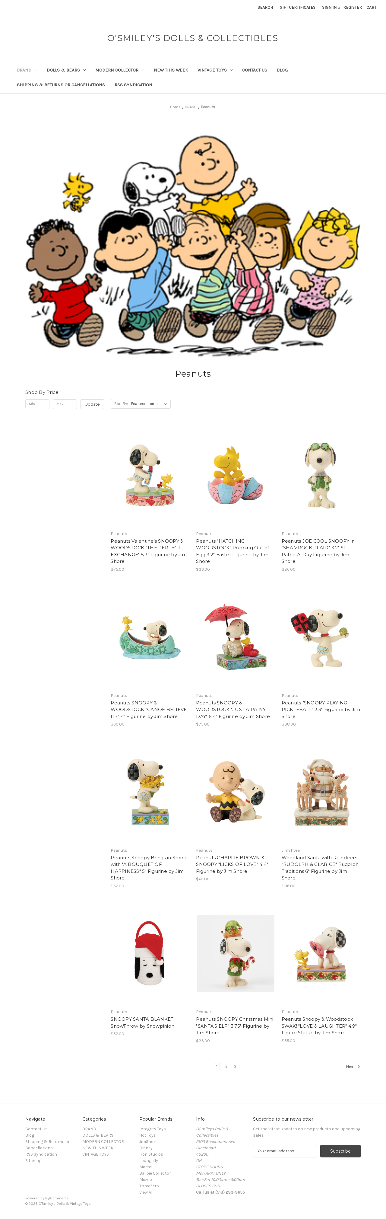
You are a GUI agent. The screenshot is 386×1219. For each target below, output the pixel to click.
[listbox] (150, 403)
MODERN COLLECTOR (119, 70)
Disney (146, 1147)
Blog (282, 70)
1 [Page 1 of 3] (216, 1066)
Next (353, 1067)
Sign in (329, 7)
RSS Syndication (133, 85)
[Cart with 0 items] (371, 7)
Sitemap (33, 1160)
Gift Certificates (297, 7)
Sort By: (121, 403)
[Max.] (65, 404)
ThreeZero (149, 1186)
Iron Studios (151, 1154)
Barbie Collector (155, 1173)
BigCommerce (57, 1198)
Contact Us (254, 70)
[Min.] (37, 404)
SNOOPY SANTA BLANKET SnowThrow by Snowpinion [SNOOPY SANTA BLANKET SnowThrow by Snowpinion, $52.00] (142, 1022)
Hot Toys (147, 1135)
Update (92, 404)
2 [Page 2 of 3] (226, 1066)
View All (146, 1192)
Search (265, 7)
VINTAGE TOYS (215, 70)
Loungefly (148, 1160)
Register (352, 7)
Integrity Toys (152, 1128)
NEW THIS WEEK (171, 70)
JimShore (148, 1141)
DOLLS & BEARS (66, 70)
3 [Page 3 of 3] (235, 1066)
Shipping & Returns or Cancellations (61, 85)
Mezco (145, 1179)
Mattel (145, 1167)
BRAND (27, 70)
